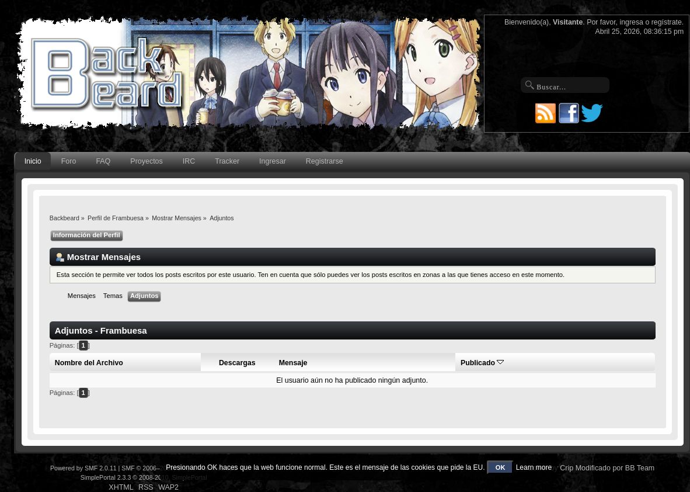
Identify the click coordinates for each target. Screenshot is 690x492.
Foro (68, 161)
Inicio (33, 161)
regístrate (666, 22)
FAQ (103, 161)
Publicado (482, 363)
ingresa (631, 22)
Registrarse (324, 161)
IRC (189, 161)
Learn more (534, 467)
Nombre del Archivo (89, 363)
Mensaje (293, 363)
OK (501, 467)
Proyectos (146, 161)
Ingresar (272, 161)
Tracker (227, 161)
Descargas (237, 363)
